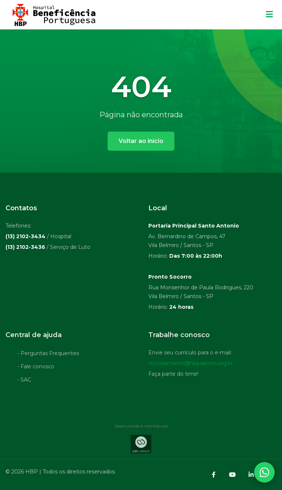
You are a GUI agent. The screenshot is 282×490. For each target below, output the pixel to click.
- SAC (24, 381)
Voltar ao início (141, 140)
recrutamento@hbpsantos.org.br (190, 364)
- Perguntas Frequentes (48, 354)
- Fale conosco (35, 367)
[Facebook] (213, 474)
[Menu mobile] (269, 15)
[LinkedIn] (251, 474)
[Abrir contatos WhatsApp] (264, 472)
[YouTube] (232, 474)
